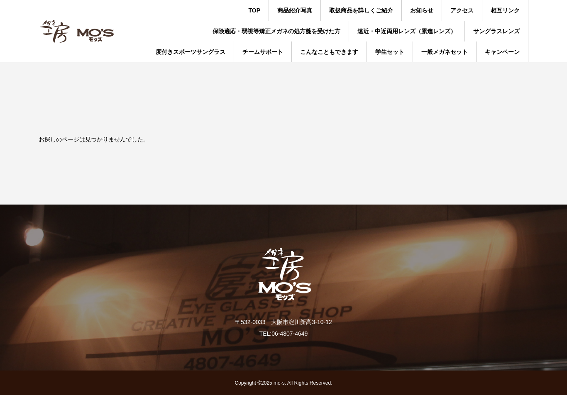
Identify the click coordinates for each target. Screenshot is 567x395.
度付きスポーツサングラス (190, 52)
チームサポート (262, 52)
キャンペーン (502, 52)
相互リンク (505, 10)
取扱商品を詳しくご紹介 (361, 10)
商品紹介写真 (294, 10)
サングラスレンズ (496, 31)
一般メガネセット (444, 52)
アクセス (462, 10)
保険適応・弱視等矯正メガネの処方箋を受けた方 (276, 31)
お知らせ (421, 10)
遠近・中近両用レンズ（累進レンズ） (406, 31)
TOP (254, 10)
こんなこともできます (329, 52)
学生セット (389, 52)
